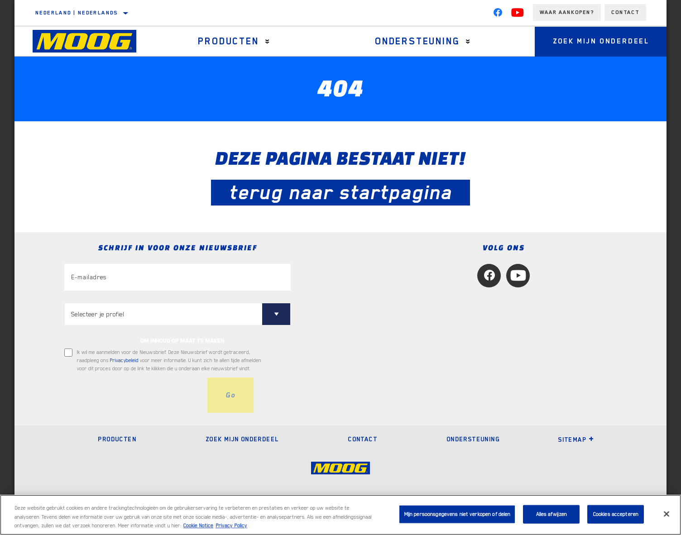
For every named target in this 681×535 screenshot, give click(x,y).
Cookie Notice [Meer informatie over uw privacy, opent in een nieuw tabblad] (198, 526)
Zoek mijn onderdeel (601, 41)
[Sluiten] (666, 514)
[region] (340, 515)
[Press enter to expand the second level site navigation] (267, 41)
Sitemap (576, 439)
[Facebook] (497, 14)
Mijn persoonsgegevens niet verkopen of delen (457, 514)
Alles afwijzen (551, 514)
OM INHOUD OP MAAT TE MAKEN (182, 341)
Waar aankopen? (567, 12)
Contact (625, 12)
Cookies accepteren (615, 514)
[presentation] (133, 395)
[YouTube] (517, 14)
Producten (228, 41)
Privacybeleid (124, 360)
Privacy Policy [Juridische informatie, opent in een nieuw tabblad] (231, 526)
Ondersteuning (417, 41)
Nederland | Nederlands (76, 13)
